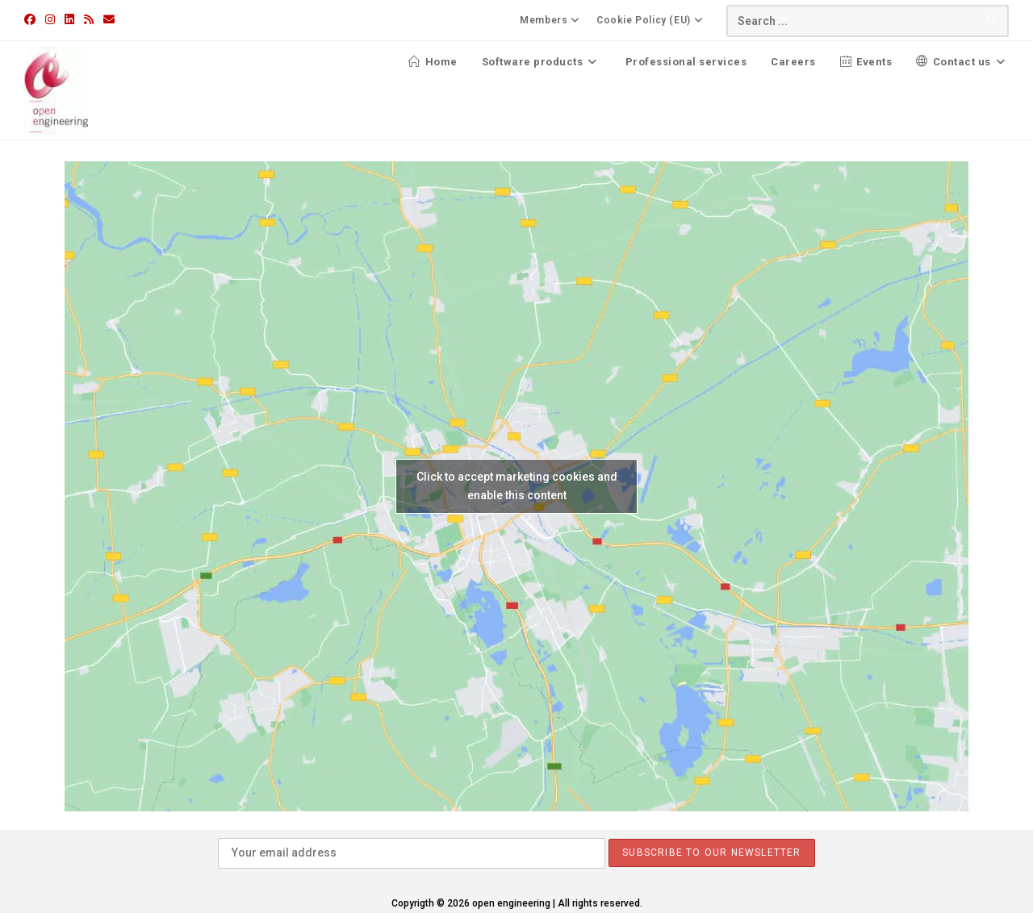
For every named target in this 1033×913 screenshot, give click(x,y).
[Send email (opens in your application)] (108, 19)
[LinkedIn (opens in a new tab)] (69, 19)
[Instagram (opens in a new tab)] (50, 19)
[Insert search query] (867, 21)
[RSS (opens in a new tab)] (88, 19)
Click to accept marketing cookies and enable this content (516, 486)
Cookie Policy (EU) (651, 20)
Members (552, 20)
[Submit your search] (993, 19)
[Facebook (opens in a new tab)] (32, 19)
